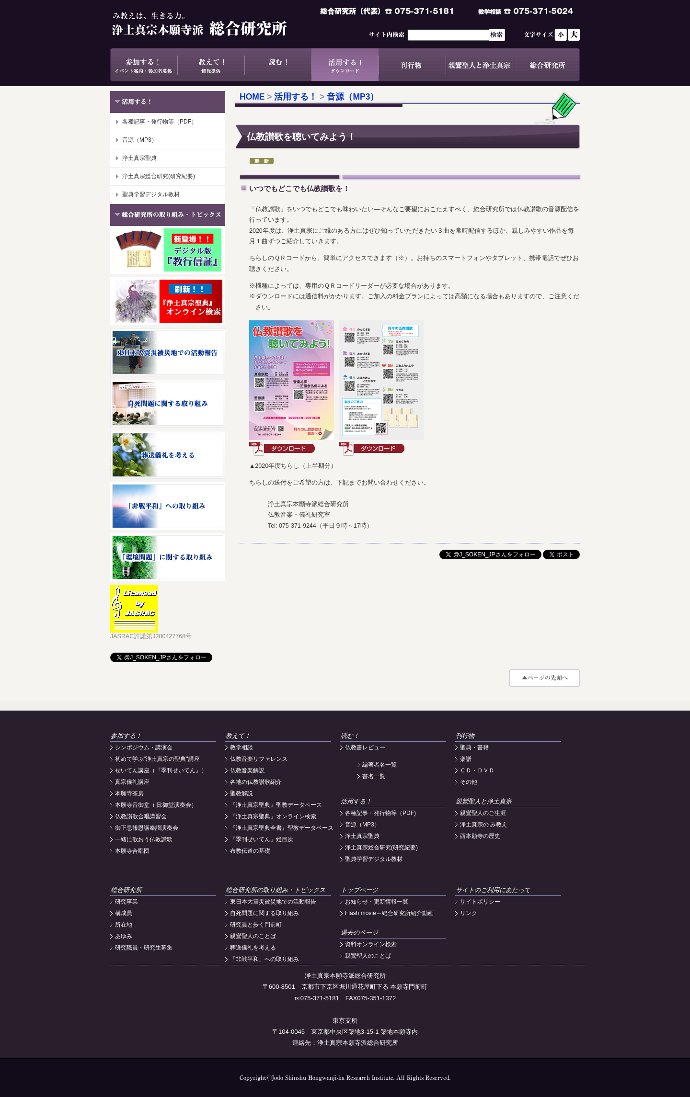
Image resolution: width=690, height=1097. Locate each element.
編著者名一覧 (379, 764)
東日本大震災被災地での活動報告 (273, 901)
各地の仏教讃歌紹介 (256, 782)
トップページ (359, 889)
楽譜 (466, 759)
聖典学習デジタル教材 (151, 194)
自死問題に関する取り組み (264, 913)
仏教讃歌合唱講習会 (141, 816)
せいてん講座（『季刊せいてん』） (161, 770)
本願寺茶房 (129, 793)
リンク (468, 913)
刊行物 (412, 64)
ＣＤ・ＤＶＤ (477, 770)
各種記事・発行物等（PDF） (159, 121)
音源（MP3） (139, 139)
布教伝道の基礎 (250, 851)
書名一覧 (373, 776)
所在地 (123, 924)
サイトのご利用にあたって (493, 889)
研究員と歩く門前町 (256, 924)
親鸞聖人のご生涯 (483, 813)
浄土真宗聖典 (139, 158)
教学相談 (241, 747)
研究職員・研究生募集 (143, 947)
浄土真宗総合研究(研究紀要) (158, 176)
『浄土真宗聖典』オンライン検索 (273, 816)
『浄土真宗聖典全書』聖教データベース (282, 828)
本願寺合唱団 (132, 851)
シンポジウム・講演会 (143, 747)
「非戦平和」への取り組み (264, 959)
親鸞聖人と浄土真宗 (479, 64)
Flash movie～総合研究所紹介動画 (389, 913)
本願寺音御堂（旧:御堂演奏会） (156, 805)
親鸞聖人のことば (253, 936)
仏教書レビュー (365, 747)
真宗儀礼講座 (132, 782)
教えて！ (210, 64)
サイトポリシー (480, 901)
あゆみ (123, 936)
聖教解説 (241, 793)
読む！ (277, 64)
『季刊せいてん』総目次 (261, 839)
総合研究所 (546, 64)
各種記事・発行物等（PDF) (380, 813)
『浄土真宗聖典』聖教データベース (276, 805)
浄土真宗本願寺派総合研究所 (213, 24)
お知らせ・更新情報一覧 (376, 901)
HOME (252, 97)
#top (544, 678)
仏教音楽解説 (247, 770)
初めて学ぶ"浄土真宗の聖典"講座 (157, 759)
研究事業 (126, 901)
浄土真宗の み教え (483, 824)
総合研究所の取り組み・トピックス (275, 889)
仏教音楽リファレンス (259, 759)
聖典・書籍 (474, 747)
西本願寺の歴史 (480, 836)
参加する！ (143, 64)
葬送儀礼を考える (253, 947)
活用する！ (345, 64)
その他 (468, 782)
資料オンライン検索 (371, 944)
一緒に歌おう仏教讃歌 (143, 839)
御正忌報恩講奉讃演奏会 (146, 828)
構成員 (123, 913)
